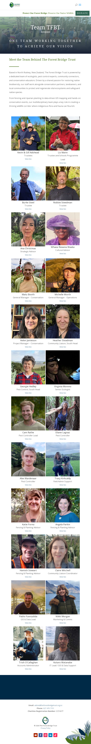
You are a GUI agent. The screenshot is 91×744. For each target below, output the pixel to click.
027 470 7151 (48, 708)
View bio (28, 159)
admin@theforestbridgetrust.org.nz (48, 705)
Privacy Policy (45, 728)
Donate (82, 13)
